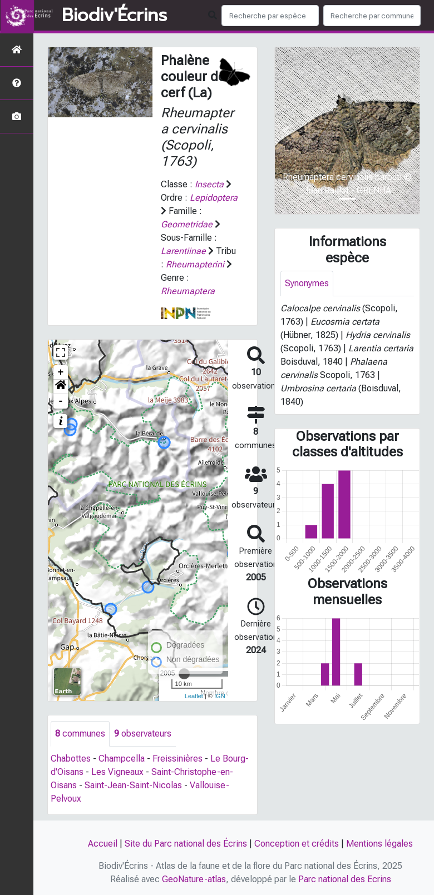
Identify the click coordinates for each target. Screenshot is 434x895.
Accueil (102, 843)
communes (80, 733)
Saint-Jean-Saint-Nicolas (133, 785)
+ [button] (61, 372)
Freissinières (177, 758)
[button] (60, 387)
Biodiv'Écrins (114, 15)
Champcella (121, 758)
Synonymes (307, 283)
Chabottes (71, 758)
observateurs (142, 733)
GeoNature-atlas (194, 879)
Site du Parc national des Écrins (186, 843)
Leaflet (194, 696)
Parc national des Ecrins (344, 879)
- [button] (61, 401)
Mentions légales (379, 843)
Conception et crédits (296, 843)
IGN (219, 696)
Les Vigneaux (117, 772)
